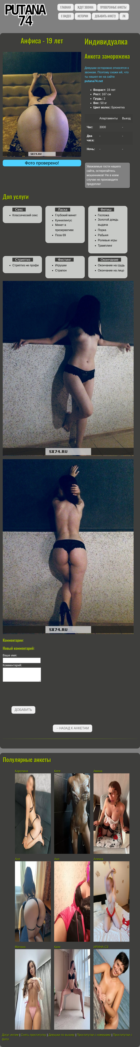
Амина (98, 771)
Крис (57, 946)
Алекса (98, 859)
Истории (83, 16)
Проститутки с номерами (94, 1034)
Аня (17, 859)
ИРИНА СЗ (101, 946)
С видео (66, 16)
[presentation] (30, 694)
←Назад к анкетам (72, 728)
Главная (65, 7)
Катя (57, 771)
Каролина (21, 771)
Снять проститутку (33, 1034)
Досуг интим (10, 1034)
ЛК (123, 16)
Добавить (23, 710)
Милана (20, 946)
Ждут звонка (85, 7)
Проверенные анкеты (113, 7)
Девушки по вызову (61, 1034)
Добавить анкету (105, 16)
